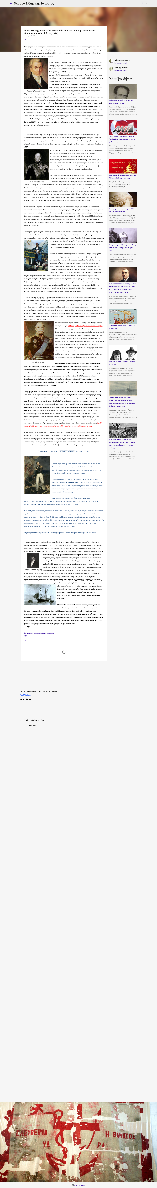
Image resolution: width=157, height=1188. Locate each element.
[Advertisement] (68, 676)
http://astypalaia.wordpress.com (39, 633)
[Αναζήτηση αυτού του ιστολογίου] (137, 3)
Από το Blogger (78, 1185)
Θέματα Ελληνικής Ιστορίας (34, 3)
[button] (25, 40)
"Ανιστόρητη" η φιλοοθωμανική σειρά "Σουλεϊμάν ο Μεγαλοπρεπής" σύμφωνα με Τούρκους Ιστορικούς (122, 139)
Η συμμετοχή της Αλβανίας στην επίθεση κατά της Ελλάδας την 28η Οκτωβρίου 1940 (122, 247)
